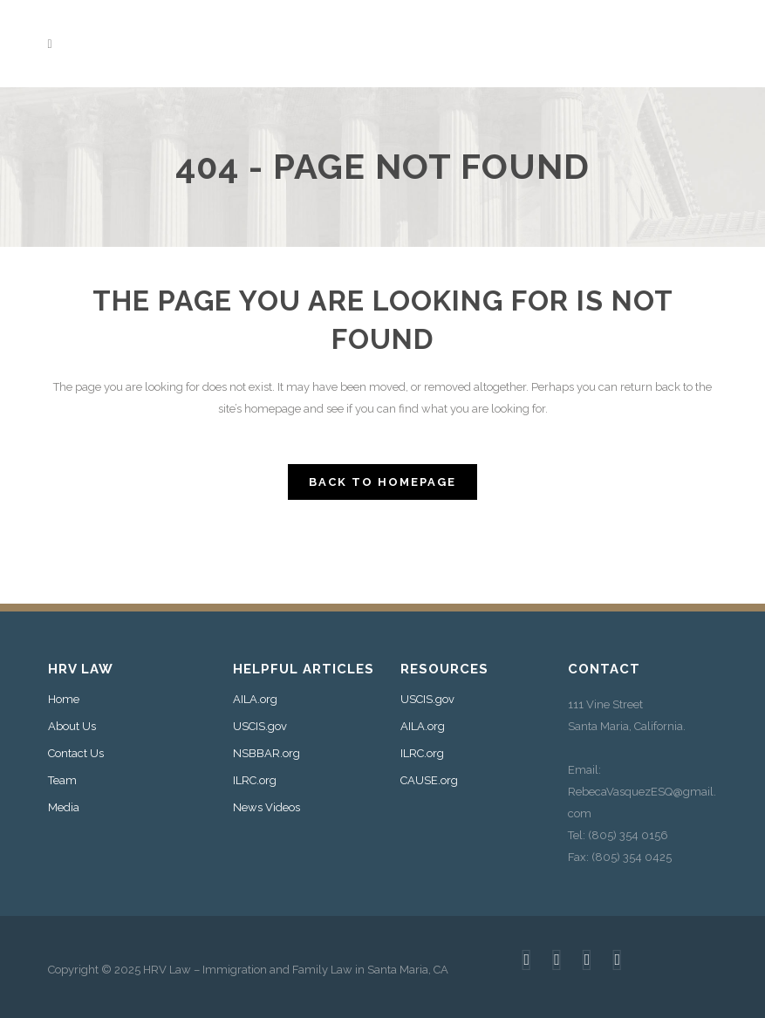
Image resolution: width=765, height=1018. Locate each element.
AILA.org (255, 699)
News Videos (266, 808)
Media (63, 808)
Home (63, 699)
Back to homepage (382, 482)
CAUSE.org (429, 781)
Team (62, 781)
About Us (72, 727)
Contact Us (76, 754)
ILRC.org (255, 781)
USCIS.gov (260, 727)
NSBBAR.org (266, 754)
